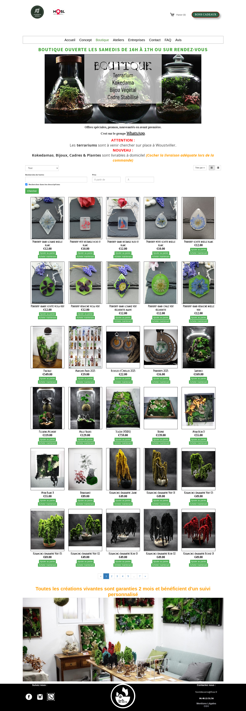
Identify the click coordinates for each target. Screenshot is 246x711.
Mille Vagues (85, 431)
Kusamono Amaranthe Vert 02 (85, 553)
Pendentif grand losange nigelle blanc (47, 243)
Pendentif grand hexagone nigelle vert (198, 308)
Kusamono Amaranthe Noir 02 (160, 553)
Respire (161, 431)
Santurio (198, 370)
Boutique (102, 40)
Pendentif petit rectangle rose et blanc (85, 243)
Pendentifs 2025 (160, 370)
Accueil (69, 40)
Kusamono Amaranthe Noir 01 (123, 553)
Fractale (47, 370)
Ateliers (118, 40)
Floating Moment (47, 431)
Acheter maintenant (47, 256)
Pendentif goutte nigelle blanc (198, 241)
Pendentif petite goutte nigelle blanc (160, 243)
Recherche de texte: (34, 174)
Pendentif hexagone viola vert (85, 306)
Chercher (32, 191)
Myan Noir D (198, 431)
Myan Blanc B (47, 492)
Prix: (94, 174)
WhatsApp (135, 133)
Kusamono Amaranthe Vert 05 (47, 553)
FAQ (168, 40)
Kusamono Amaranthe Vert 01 (161, 492)
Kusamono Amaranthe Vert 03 (198, 492)
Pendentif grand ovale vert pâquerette (161, 308)
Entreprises (136, 40)
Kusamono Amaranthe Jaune (123, 492)
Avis (178, 40)
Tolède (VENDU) (123, 431)
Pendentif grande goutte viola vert (47, 306)
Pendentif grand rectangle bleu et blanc (123, 243)
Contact (155, 40)
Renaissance (85, 492)
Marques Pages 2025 (85, 370)
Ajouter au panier (47, 253)
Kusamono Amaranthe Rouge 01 (198, 553)
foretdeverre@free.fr (206, 691)
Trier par (200, 168)
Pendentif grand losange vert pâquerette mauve (123, 308)
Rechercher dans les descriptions (42, 184)
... (134, 576)
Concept (85, 40)
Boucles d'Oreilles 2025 (123, 370)
